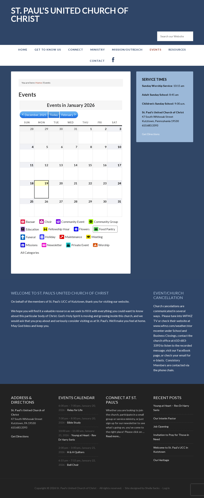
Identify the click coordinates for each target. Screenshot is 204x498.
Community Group (103, 221)
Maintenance (71, 237)
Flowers (82, 229)
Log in (166, 488)
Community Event (70, 221)
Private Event (77, 245)
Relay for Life (75, 410)
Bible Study (74, 422)
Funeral (27, 237)
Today (54, 115)
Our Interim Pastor (164, 418)
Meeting (94, 237)
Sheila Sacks (152, 488)
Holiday (47, 236)
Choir (45, 221)
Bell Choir (73, 464)
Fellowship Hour (56, 229)
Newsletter (52, 245)
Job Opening (161, 426)
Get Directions (151, 134)
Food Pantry (104, 229)
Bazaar (27, 221)
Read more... (113, 436)
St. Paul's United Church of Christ (69, 14)
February (68, 114)
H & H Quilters (75, 452)
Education (29, 229)
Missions (29, 245)
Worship (101, 245)
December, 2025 (33, 114)
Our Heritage (161, 460)
